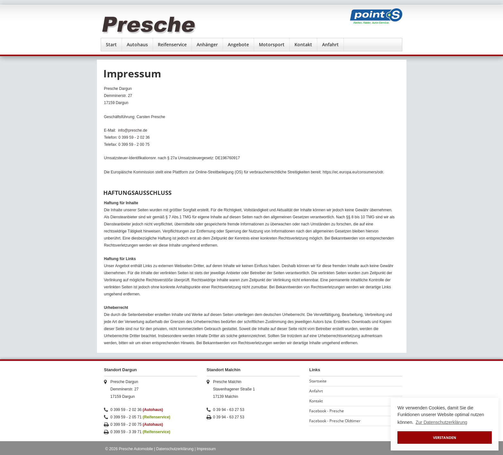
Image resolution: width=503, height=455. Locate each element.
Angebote (238, 44)
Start (111, 44)
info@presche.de (132, 130)
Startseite (318, 381)
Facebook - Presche (326, 411)
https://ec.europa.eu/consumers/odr (353, 172)
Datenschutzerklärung (175, 449)
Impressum (206, 449)
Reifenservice (172, 44)
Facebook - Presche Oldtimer (335, 421)
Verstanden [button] (444, 437)
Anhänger (207, 44)
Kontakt (303, 44)
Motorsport (272, 44)
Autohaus (137, 44)
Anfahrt (330, 44)
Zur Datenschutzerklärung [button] (441, 422)
